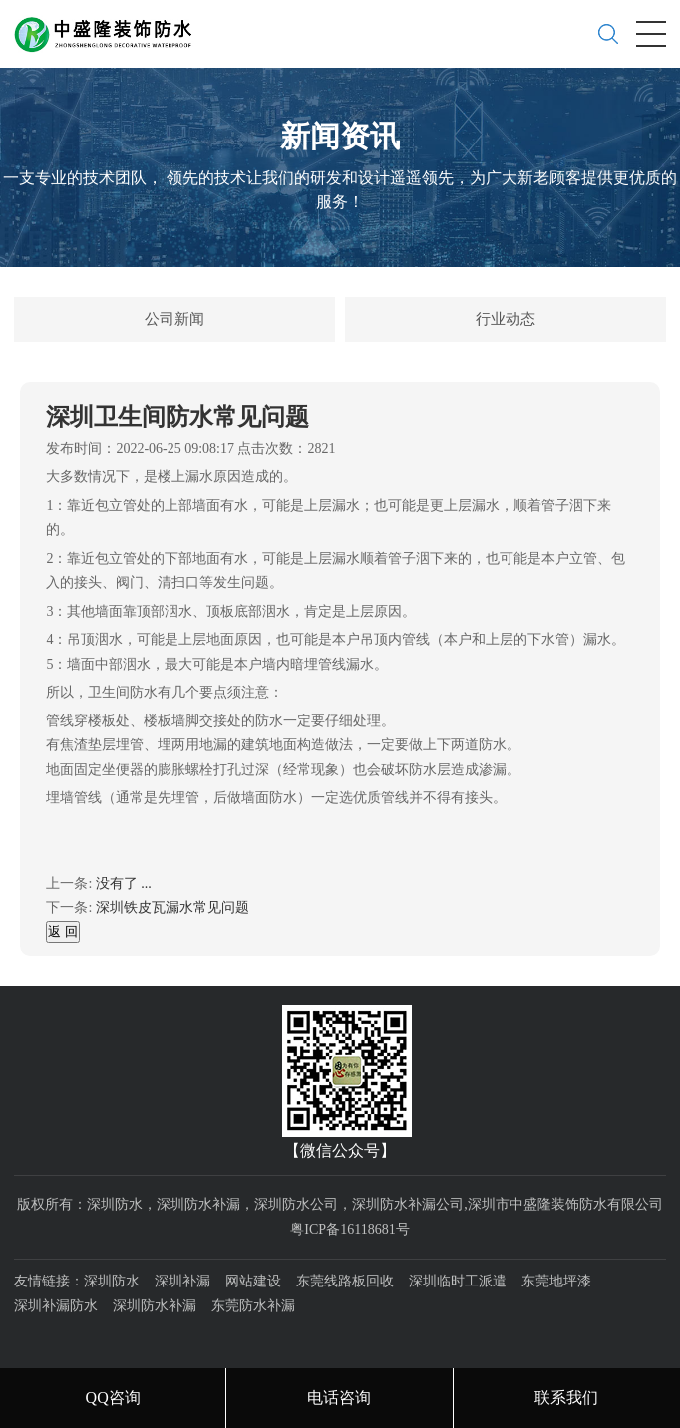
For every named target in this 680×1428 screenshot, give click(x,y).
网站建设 (253, 1281)
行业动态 (505, 319)
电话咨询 (339, 1397)
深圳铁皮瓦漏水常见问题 (172, 907)
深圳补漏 (182, 1281)
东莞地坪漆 (556, 1281)
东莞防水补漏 (253, 1305)
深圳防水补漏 (154, 1305)
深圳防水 (112, 1281)
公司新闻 (174, 319)
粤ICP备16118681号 (349, 1229)
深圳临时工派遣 (458, 1281)
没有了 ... (124, 883)
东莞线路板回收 (345, 1281)
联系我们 (566, 1397)
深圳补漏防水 (56, 1305)
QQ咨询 (113, 1397)
